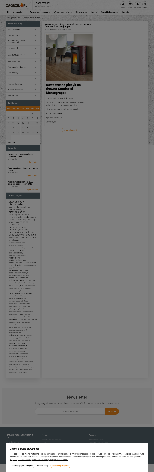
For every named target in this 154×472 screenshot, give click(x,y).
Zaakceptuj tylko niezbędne (22, 466)
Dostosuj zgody (42, 466)
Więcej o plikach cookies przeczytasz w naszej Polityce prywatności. (39, 460)
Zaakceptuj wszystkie (60, 466)
